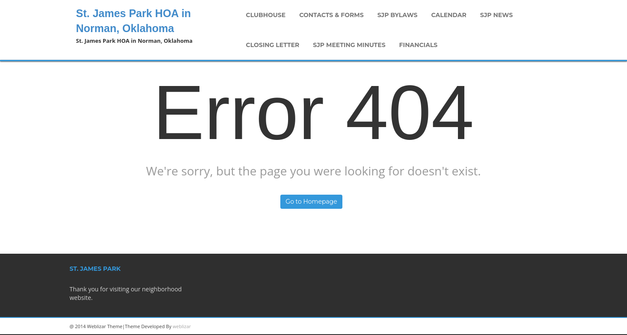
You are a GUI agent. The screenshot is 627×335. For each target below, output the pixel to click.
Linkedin (489, 326)
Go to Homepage (311, 201)
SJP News (496, 15)
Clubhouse (266, 15)
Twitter (527, 326)
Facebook (547, 326)
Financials (418, 45)
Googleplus (508, 326)
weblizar (181, 326)
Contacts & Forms (331, 15)
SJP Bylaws (397, 15)
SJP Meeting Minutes (349, 45)
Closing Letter (273, 45)
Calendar (449, 15)
